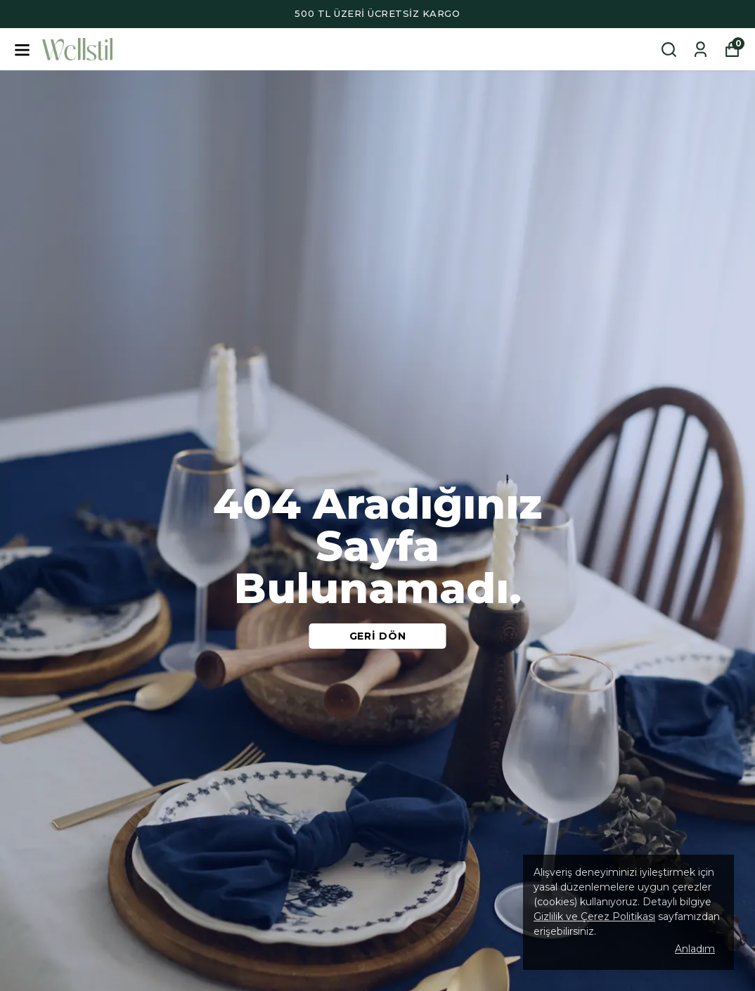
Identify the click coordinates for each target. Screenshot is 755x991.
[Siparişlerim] (700, 49)
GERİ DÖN (377, 636)
